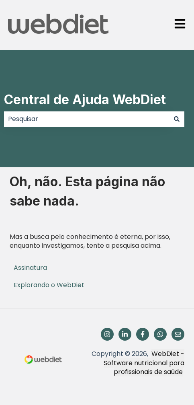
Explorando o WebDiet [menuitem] (49, 285)
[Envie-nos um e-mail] (178, 334)
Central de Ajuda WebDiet (85, 99)
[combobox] (86, 119)
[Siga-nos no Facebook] (142, 334)
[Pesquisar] (176, 119)
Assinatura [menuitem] (30, 267)
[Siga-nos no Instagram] (107, 334)
